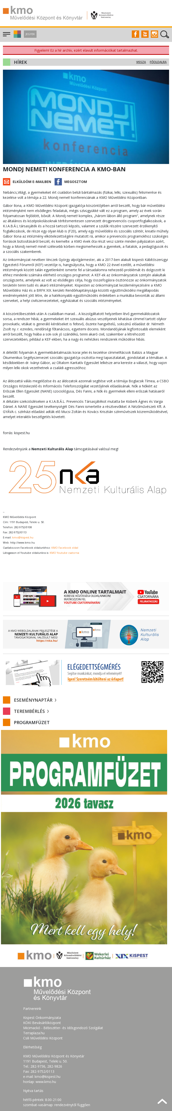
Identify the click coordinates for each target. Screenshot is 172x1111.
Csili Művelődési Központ (43, 1007)
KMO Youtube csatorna (64, 522)
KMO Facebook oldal (64, 516)
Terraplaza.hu (34, 1002)
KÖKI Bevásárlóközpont (42, 991)
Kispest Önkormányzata (42, 986)
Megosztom (75, 181)
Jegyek (30, 34)
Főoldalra (158, 62)
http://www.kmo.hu (22, 511)
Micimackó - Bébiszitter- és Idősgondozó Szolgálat (63, 997)
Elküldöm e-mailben (32, 181)
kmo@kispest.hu (22, 506)
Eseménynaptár (35, 669)
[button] (16, 36)
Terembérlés (31, 680)
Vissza (141, 62)
